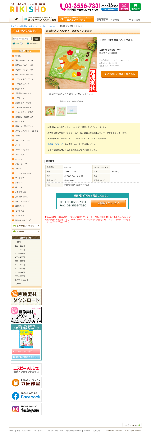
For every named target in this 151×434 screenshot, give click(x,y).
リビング (18, 169)
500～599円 (20, 261)
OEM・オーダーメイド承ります (43, 19)
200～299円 (20, 250)
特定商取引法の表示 (73, 431)
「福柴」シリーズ (55, 144)
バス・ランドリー (22, 164)
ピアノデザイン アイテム (25, 79)
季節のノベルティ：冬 (24, 75)
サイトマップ (39, 431)
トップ (13, 26)
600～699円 (20, 265)
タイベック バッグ (22, 140)
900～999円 (20, 276)
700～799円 (20, 269)
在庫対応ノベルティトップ (29, 26)
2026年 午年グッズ (23, 220)
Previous (48, 62)
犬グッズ (18, 183)
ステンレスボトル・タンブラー (27, 131)
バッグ (18, 136)
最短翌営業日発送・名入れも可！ (79, 19)
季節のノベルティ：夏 (24, 65)
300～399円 (20, 253)
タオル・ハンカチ (49, 26)
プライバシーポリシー (55, 431)
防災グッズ (19, 89)
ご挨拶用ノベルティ (23, 107)
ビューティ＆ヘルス (23, 173)
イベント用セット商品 (24, 112)
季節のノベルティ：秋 (24, 70)
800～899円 (20, 272)
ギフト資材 (19, 216)
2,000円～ (19, 284)
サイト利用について (24, 431)
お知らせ (96, 431)
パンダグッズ (20, 192)
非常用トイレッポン (23, 93)
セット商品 (19, 211)
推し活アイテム (21, 197)
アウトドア (19, 178)
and (17, 43)
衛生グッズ (19, 122)
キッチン (18, 159)
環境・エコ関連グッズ (24, 126)
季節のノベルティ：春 (24, 60)
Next (93, 62)
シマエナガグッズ (22, 84)
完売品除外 (34, 43)
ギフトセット (20, 98)
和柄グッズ (19, 206)
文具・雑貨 (19, 154)
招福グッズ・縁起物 (23, 103)
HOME (11, 431)
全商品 (18, 56)
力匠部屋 (87, 431)
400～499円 (20, 257)
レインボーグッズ (22, 201)
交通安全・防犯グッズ (24, 117)
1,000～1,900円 (21, 280)
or (24, 43)
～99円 (18, 242)
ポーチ (18, 145)
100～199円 (20, 246)
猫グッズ (18, 187)
